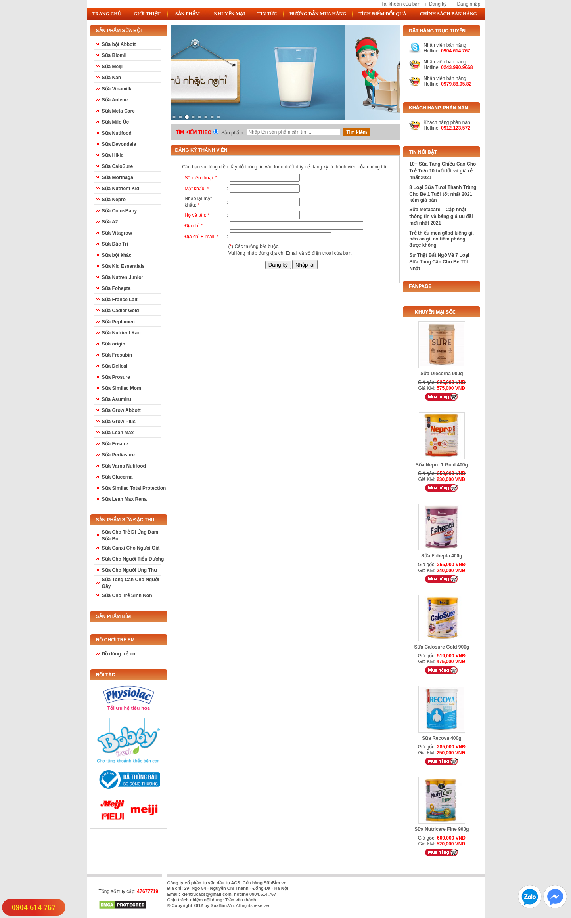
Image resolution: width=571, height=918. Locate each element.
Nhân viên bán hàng (444, 62)
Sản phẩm (232, 133)
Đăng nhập (468, 4)
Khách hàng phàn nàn (446, 122)
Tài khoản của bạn (400, 4)
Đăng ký (437, 4)
